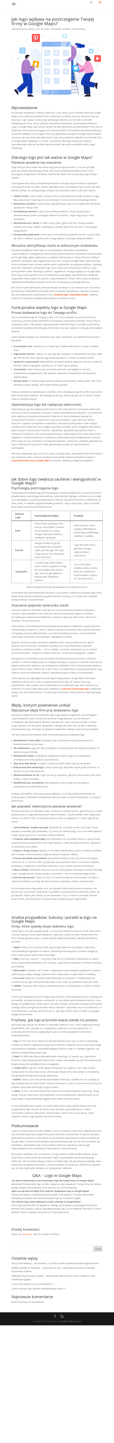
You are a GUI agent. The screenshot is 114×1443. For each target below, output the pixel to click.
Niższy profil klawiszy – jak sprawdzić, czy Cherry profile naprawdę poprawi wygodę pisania (55, 1263)
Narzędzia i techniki (60, 29)
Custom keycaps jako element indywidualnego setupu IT (38, 1288)
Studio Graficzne (68, 1321)
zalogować (27, 1234)
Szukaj (98, 1248)
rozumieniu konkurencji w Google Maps (30, 460)
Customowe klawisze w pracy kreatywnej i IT (32, 1284)
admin (31, 29)
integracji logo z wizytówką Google (71, 294)
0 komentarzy (78, 29)
